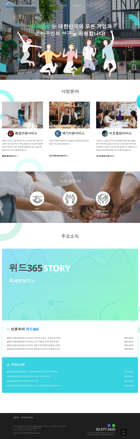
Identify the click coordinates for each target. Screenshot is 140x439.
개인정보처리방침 (27, 417)
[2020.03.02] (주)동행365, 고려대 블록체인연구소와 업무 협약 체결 (32, 371)
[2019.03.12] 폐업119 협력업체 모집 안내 (22, 381)
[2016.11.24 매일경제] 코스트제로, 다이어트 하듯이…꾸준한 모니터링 (33, 338)
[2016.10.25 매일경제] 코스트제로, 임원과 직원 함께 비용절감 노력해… (34, 345)
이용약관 (16, 417)
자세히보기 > (22, 281)
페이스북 (109, 425)
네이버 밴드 (113, 425)
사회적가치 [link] (77, 5)
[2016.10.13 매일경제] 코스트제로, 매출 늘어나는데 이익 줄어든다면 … (34, 349)
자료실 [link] (89, 5)
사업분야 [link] (64, 5)
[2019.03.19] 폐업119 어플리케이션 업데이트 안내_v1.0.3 (29, 376)
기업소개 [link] (52, 5)
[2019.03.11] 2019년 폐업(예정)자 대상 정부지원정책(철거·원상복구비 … (34, 385)
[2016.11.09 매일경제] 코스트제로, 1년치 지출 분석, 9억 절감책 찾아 (33, 341)
